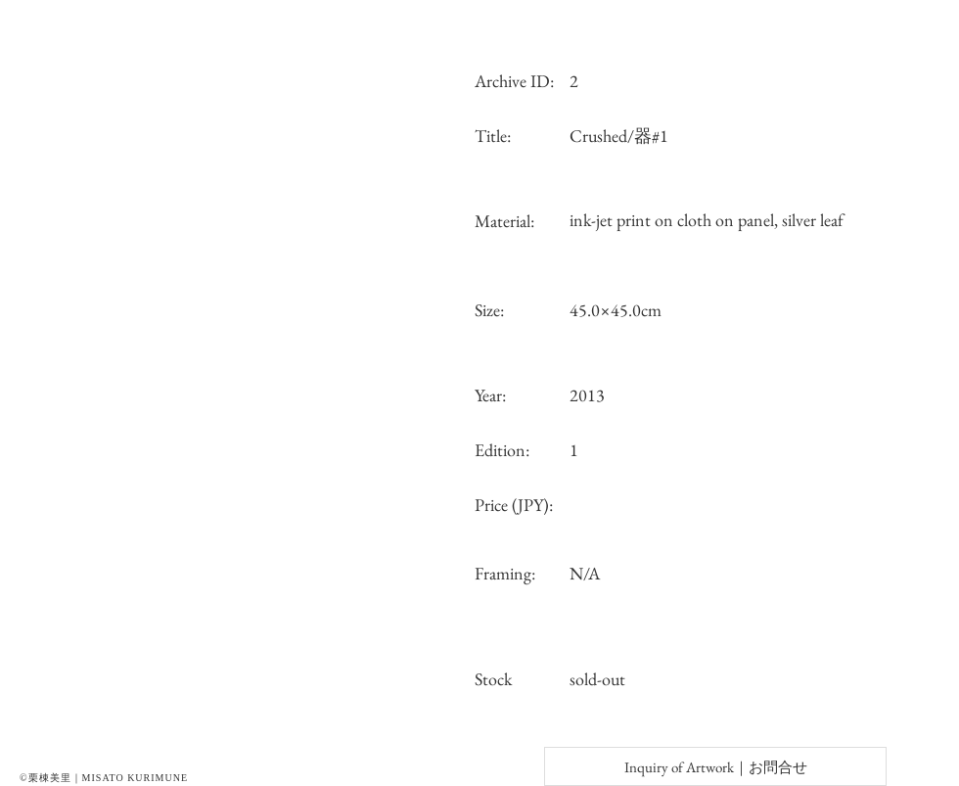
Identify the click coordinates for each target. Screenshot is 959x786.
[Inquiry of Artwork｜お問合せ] (715, 766)
